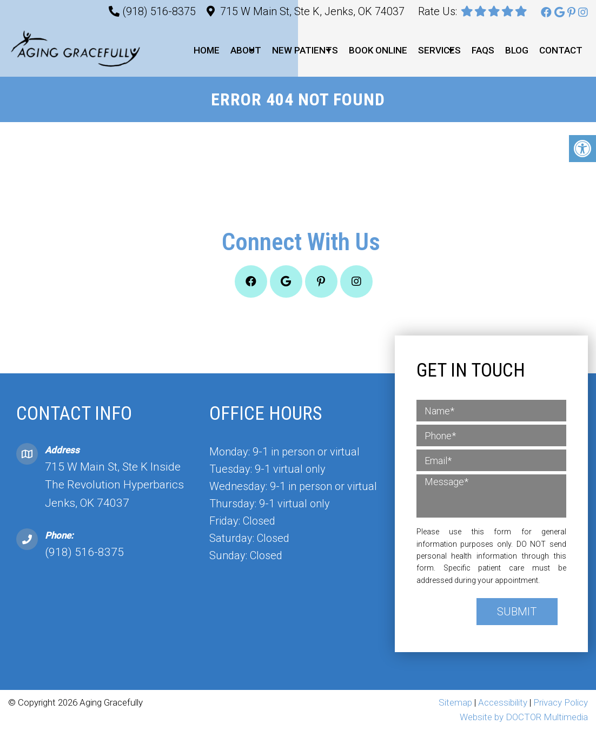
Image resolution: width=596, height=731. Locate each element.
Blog (516, 50)
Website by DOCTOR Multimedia (524, 718)
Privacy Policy (560, 703)
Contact (560, 50)
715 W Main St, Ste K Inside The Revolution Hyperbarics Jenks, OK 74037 (114, 485)
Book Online (378, 50)
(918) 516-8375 (159, 11)
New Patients (305, 50)
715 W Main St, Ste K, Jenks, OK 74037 (312, 11)
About (245, 50)
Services (439, 50)
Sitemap (455, 703)
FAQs (483, 50)
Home (207, 50)
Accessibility (502, 703)
